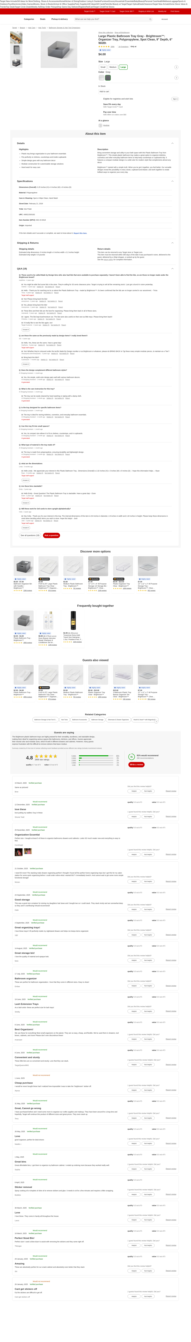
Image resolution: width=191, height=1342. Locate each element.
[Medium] (113, 67)
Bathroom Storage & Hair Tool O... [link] (45, 720)
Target (14, 28)
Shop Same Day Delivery (68, 7)
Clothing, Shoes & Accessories (46, 1)
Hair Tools (42, 28)
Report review (171, 791)
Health (160, 1)
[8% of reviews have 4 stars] (95, 758)
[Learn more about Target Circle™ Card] (138, 106)
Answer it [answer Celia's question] (26, 528)
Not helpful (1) (52, 301)
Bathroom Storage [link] (97, 720)
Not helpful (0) (49, 287)
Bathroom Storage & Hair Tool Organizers (64, 28)
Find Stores (109, 7)
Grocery (111, 1)
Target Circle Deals (23, 7)
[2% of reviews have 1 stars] (95, 765)
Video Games (27, 4)
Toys (10, 4)
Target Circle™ (89, 11)
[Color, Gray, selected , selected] (108, 77)
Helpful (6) (38, 293)
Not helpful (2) (47, 521)
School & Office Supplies (64, 4)
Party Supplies (81, 4)
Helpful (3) (43, 307)
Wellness (167, 1)
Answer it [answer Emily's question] (26, 503)
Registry (82, 7)
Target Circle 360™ (126, 11)
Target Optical (133, 4)
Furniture (104, 1)
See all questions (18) (30, 535)
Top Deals (10, 7)
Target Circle (98, 7)
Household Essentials (124, 1)
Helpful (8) (40, 287)
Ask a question (51, 535)
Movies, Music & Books (43, 4)
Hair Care (31, 28)
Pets (107, 4)
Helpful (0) (41, 345)
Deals (141, 4)
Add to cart (104, 91)
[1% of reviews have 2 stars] (95, 763)
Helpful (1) (44, 360)
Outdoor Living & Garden (89, 1)
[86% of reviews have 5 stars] (95, 756)
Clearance (148, 4)
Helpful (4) (42, 301)
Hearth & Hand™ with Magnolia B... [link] (145, 720)
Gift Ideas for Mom (25, 1)
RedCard (89, 7)
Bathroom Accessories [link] (79, 720)
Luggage (174, 1)
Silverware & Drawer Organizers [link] (118, 720)
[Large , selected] (123, 67)
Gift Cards (100, 4)
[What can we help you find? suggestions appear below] (113, 19)
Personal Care (150, 1)
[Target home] (16, 19)
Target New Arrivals (8, 1)
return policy (108, 260)
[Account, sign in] (163, 19)
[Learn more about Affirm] (138, 113)
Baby (136, 1)
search (150, 19)
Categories (30, 19)
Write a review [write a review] (136, 765)
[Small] (103, 67)
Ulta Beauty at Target (118, 4)
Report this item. (80, 233)
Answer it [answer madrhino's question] (26, 330)
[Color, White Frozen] (101, 77)
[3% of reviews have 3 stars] (95, 760)
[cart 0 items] (175, 19)
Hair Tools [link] (64, 720)
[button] (104, 50)
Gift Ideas (91, 4)
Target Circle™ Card (107, 11)
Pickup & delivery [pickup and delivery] (60, 19)
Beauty (141, 1)
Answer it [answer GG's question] (26, 364)
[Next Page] (176, 67)
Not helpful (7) (48, 293)
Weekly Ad (35, 7)
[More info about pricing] (154, 54)
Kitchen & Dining (72, 1)
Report (58, 287)
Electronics (17, 4)
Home (62, 1)
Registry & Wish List (146, 11)
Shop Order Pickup (48, 7)
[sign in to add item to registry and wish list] (175, 99)
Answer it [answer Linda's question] (26, 480)
